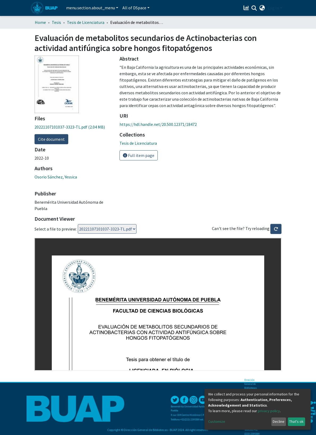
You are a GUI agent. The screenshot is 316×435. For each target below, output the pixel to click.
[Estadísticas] (247, 8)
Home (40, 22)
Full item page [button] (138, 155)
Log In (273, 8)
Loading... (107, 229)
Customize (216, 421)
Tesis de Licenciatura (85, 22)
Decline (278, 421)
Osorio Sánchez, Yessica (56, 177)
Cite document (51, 139)
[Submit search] (254, 8)
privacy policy (269, 410)
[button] (262, 8)
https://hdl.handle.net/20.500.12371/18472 (158, 124)
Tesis (56, 22)
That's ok (296, 421)
